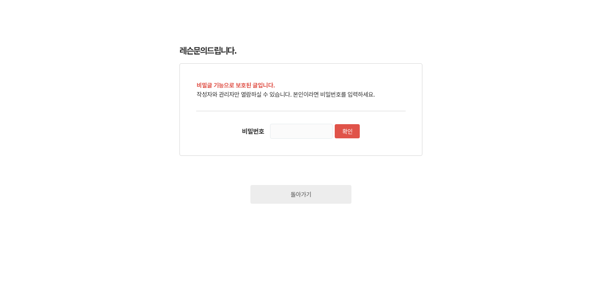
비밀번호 (253, 131)
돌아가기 (300, 194)
